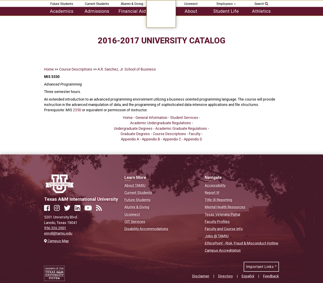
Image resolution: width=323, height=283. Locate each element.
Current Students (97, 4)
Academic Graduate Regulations (181, 128)
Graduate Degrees (135, 134)
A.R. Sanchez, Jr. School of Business (127, 69)
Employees (226, 4)
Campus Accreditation (223, 250)
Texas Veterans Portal (222, 214)
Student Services (184, 118)
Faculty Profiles (217, 222)
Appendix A (130, 139)
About (191, 11)
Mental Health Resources (225, 207)
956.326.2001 (55, 228)
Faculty (194, 134)
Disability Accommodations (146, 229)
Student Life (226, 11)
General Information (151, 118)
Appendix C (172, 139)
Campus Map (56, 241)
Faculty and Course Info (224, 229)
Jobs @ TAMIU (216, 236)
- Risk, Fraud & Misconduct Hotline (241, 243)
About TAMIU (134, 185)
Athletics (261, 11)
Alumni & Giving (132, 4)
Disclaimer (200, 276)
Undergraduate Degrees (133, 128)
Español (248, 276)
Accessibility (215, 185)
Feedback (271, 276)
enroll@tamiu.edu (58, 233)
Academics (61, 11)
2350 (77, 110)
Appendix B (151, 139)
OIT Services (134, 222)
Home (49, 69)
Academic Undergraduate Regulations (160, 123)
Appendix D (193, 139)
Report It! (212, 193)
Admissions (96, 11)
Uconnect (191, 4)
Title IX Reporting (218, 200)
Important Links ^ (261, 267)
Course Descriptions (75, 69)
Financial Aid (132, 11)
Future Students (61, 4)
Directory (225, 276)
